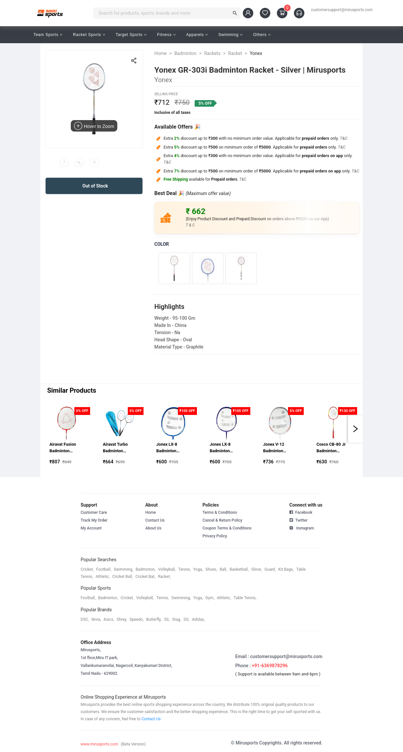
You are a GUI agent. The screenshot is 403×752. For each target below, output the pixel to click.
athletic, (103, 576)
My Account (91, 528)
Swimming (231, 34)
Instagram (301, 527)
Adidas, (198, 619)
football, (103, 569)
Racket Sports (89, 34)
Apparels (197, 34)
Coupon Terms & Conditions (227, 528)
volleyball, (167, 569)
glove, (256, 569)
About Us (153, 528)
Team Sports (48, 34)
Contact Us (154, 520)
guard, (270, 569)
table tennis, (245, 598)
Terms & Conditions (219, 512)
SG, (186, 619)
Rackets (212, 53)
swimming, (123, 569)
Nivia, (96, 619)
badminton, (146, 569)
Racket (235, 53)
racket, (164, 576)
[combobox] (163, 13)
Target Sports (131, 34)
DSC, (85, 619)
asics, (109, 619)
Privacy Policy (214, 536)
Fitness (166, 34)
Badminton (185, 53)
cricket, (87, 569)
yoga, (198, 569)
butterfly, (154, 619)
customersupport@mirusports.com (342, 10)
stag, (176, 619)
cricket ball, (122, 576)
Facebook (300, 512)
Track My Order (94, 520)
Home (160, 53)
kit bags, (286, 569)
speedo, (137, 619)
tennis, (184, 569)
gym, (209, 598)
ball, (223, 569)
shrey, (122, 619)
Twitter (298, 520)
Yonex (256, 53)
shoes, (211, 569)
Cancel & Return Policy (222, 520)
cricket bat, (145, 576)
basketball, (239, 569)
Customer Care (94, 512)
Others (262, 34)
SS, (167, 619)
